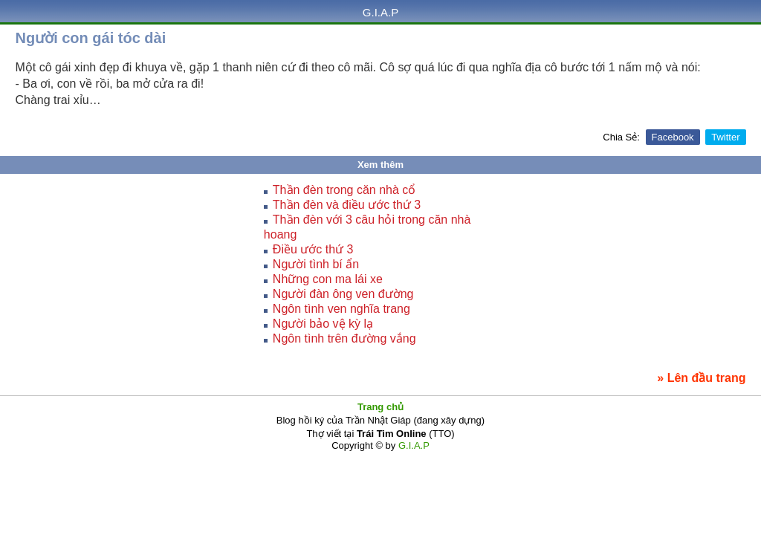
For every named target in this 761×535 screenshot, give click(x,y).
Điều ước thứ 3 (313, 249)
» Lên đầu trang (701, 378)
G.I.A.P (380, 12)
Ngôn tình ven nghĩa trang (341, 308)
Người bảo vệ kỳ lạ (323, 323)
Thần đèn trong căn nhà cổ (344, 190)
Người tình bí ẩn (316, 264)
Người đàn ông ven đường (343, 294)
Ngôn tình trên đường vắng (344, 338)
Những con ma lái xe (328, 279)
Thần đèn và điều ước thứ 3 (347, 204)
